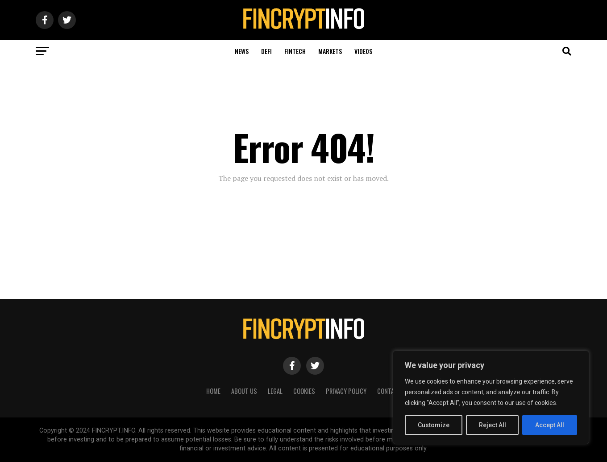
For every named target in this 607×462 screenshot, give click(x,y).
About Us (244, 391)
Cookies (304, 391)
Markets (330, 51)
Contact (389, 391)
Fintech (295, 51)
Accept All (549, 425)
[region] (491, 397)
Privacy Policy (346, 391)
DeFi (266, 51)
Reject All (492, 425)
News (242, 51)
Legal (275, 391)
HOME (213, 391)
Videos (363, 51)
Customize (433, 425)
